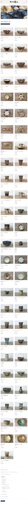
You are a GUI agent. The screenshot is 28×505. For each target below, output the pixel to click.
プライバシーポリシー (5, 486)
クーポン (3, 489)
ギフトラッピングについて (6, 474)
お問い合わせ (4, 491)
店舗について (4, 482)
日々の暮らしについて (5, 484)
